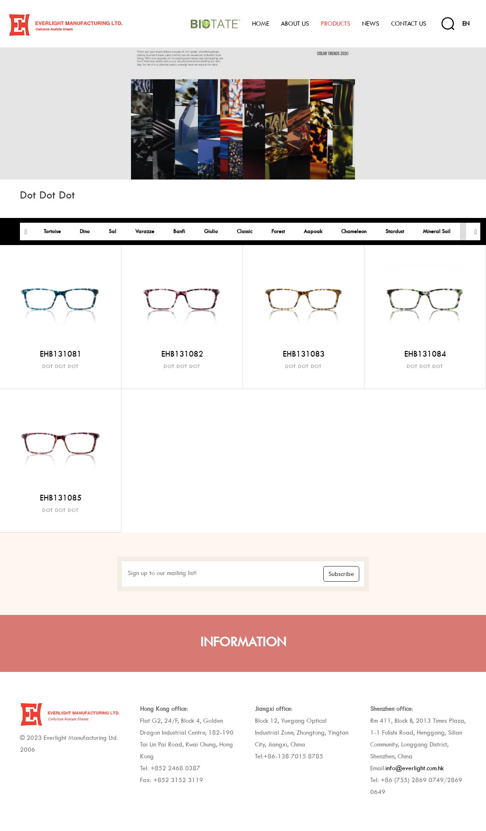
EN (465, 23)
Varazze (144, 231)
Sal (112, 231)
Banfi (179, 231)
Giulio (211, 231)
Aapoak (313, 231)
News (370, 23)
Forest (278, 231)
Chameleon (353, 231)
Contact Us (408, 23)
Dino (85, 231)
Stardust (394, 231)
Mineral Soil (436, 231)
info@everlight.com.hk (414, 768)
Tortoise (52, 231)
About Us (295, 23)
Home (260, 23)
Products (335, 23)
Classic (244, 231)
